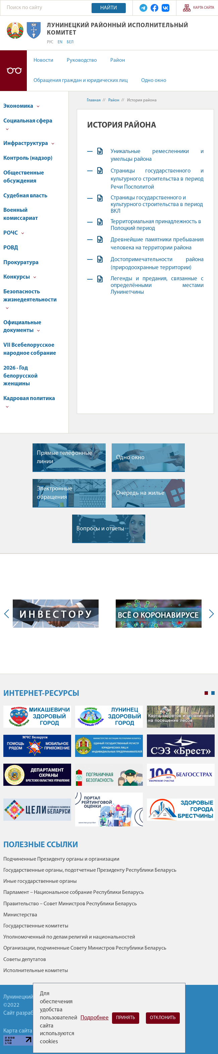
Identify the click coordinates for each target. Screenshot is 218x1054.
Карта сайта (203, 8)
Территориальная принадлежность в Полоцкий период (156, 225)
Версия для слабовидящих (13, 70)
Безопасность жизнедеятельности (30, 299)
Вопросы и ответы (100, 529)
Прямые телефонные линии (64, 457)
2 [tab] (213, 693)
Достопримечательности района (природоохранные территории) (157, 264)
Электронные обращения (54, 493)
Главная (94, 100)
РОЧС (13, 233)
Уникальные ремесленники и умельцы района (157, 155)
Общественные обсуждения (23, 177)
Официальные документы (22, 327)
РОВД (10, 248)
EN (60, 42)
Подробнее (94, 1018)
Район (117, 60)
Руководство (82, 60)
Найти (108, 8)
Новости (43, 60)
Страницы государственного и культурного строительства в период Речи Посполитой (157, 179)
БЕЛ (70, 42)
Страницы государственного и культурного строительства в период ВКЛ (157, 204)
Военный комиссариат (20, 214)
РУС (50, 42)
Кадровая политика (29, 402)
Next (210, 614)
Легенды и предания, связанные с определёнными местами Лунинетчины (157, 285)
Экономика (21, 106)
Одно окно (153, 80)
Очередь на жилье (140, 493)
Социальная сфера (27, 124)
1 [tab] (206, 693)
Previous (8, 614)
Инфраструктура (28, 143)
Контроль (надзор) (27, 158)
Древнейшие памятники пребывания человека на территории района (157, 244)
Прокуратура (21, 263)
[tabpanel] (109, 769)
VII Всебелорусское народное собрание (29, 349)
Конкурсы (19, 277)
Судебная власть (25, 196)
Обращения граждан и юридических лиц (81, 80)
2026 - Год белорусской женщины (20, 376)
